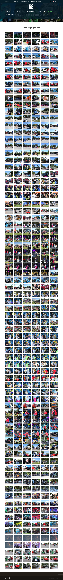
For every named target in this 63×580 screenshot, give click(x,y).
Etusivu (7, 11)
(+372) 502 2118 (12, 1)
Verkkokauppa (30, 11)
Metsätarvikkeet (18, 11)
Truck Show (48, 11)
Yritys (39, 11)
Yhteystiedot (9, 14)
